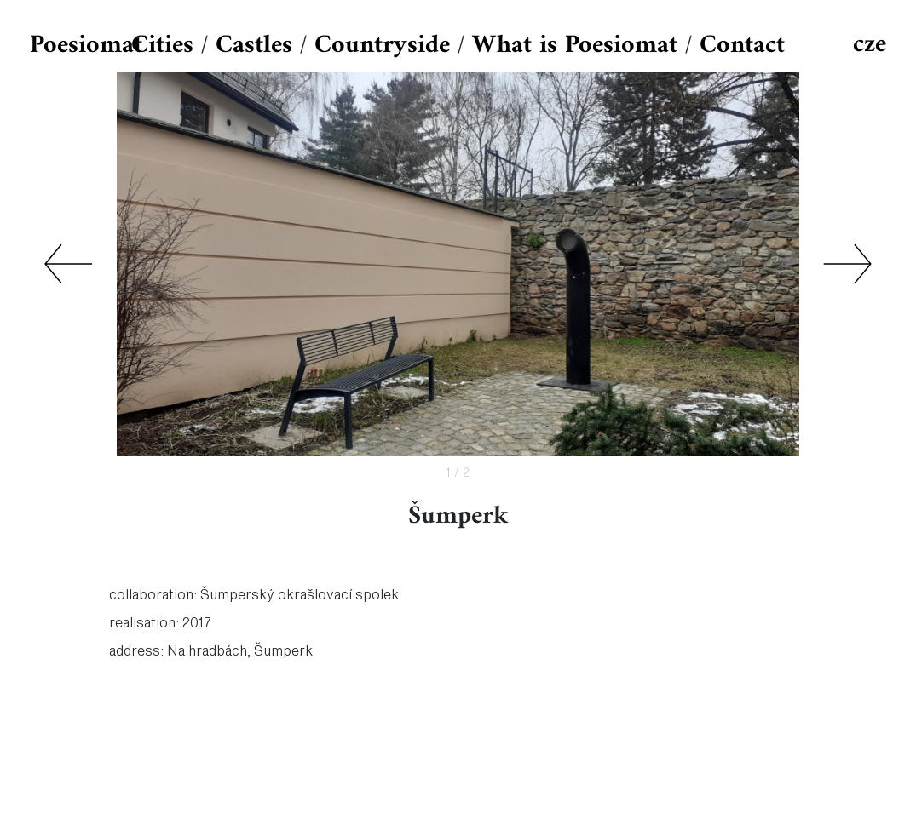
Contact (742, 45)
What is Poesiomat (574, 45)
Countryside (382, 45)
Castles (254, 45)
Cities (162, 45)
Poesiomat (86, 45)
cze (869, 44)
